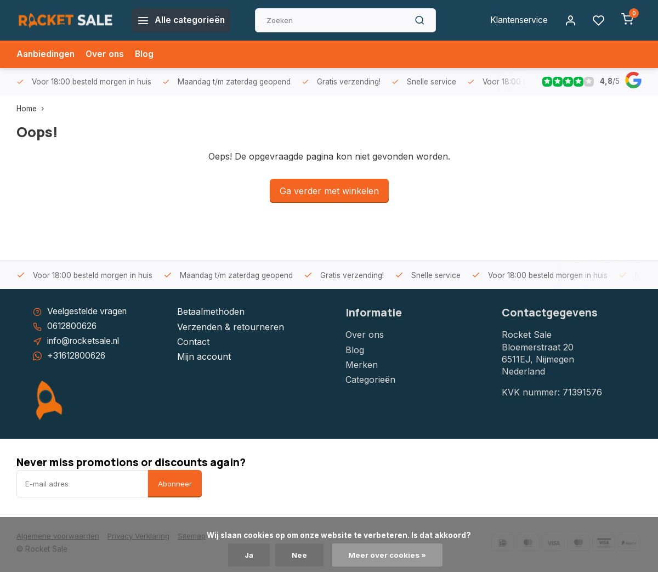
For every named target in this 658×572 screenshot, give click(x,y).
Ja (249, 555)
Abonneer (175, 484)
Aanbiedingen (46, 54)
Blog (147, 54)
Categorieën (370, 379)
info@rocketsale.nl (85, 341)
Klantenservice (517, 20)
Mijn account (204, 356)
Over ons (107, 54)
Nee (300, 555)
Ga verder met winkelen (329, 190)
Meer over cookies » (388, 555)
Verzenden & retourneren (230, 326)
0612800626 (73, 326)
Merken (361, 364)
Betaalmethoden (211, 311)
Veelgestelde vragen (89, 311)
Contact (193, 341)
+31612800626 (78, 356)
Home (32, 108)
